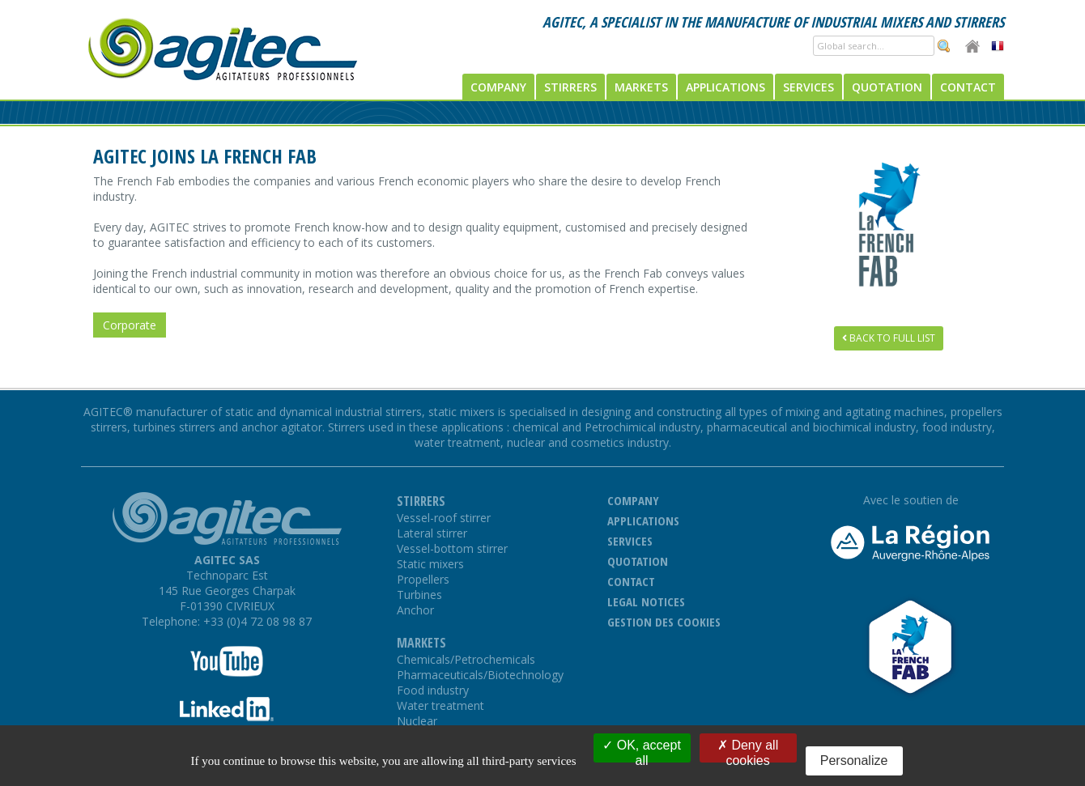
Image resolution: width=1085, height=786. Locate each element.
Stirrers (570, 87)
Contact (968, 87)
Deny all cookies (747, 750)
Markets (641, 87)
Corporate (129, 325)
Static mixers (430, 563)
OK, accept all (641, 750)
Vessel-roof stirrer (444, 517)
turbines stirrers (174, 427)
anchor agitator (281, 427)
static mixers (463, 411)
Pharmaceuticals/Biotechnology (480, 674)
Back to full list (888, 338)
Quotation (887, 87)
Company (498, 87)
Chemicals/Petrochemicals (466, 659)
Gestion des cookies (664, 622)
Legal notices (646, 601)
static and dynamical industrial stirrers (323, 411)
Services (808, 87)
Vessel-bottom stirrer (452, 548)
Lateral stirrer (432, 533)
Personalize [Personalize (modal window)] (854, 760)
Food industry (433, 690)
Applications (725, 87)
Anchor (415, 610)
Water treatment (440, 705)
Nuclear (417, 721)
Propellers (423, 579)
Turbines (419, 594)
